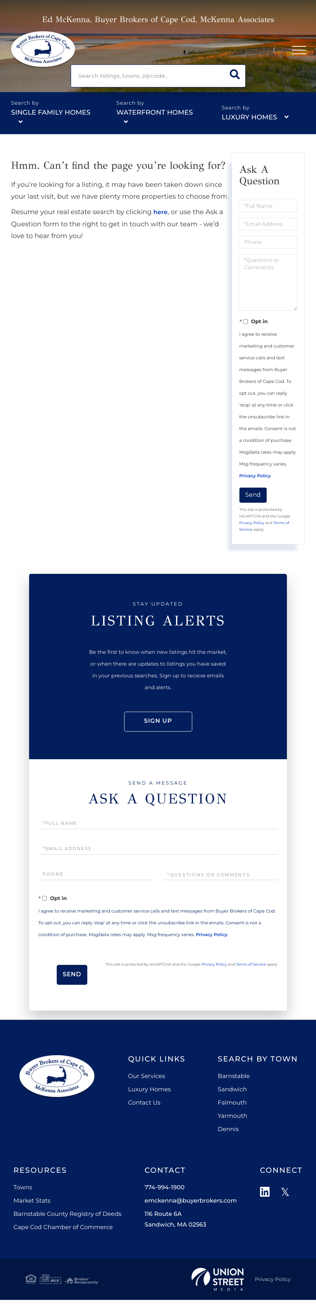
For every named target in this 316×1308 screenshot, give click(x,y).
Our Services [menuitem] (146, 1087)
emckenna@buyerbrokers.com (190, 1211)
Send (253, 494)
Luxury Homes (249, 117)
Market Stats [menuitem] (31, 1211)
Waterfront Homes (154, 112)
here (161, 212)
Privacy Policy (255, 476)
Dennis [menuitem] (228, 1140)
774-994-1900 (206, 51)
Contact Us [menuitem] (144, 1113)
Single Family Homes (51, 112)
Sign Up (269, 52)
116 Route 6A (175, 1230)
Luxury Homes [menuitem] (149, 1100)
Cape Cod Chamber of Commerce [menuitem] (63, 1238)
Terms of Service (184, 991)
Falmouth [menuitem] (232, 1113)
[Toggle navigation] (298, 52)
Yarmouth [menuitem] (232, 1126)
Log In (242, 52)
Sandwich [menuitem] (232, 1100)
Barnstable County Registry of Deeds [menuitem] (67, 1224)
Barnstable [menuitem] (234, 1087)
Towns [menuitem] (22, 1198)
